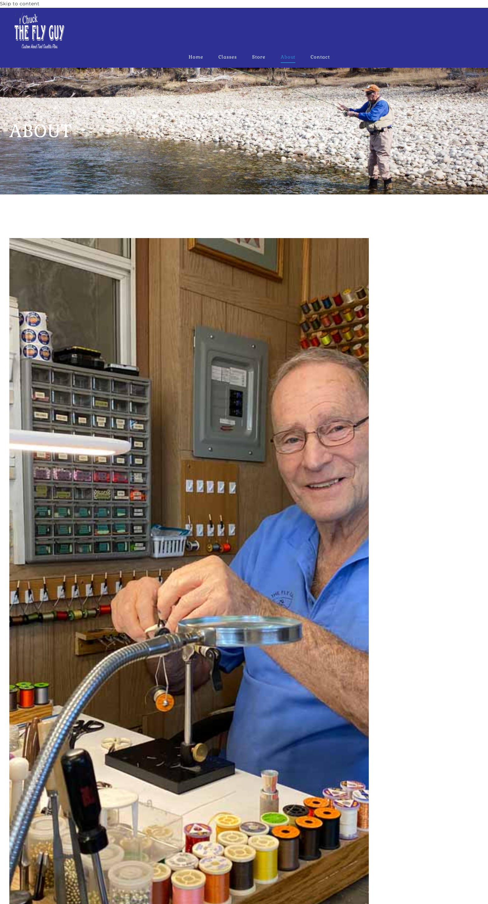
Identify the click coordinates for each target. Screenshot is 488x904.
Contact (320, 57)
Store (258, 57)
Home (196, 57)
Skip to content (20, 4)
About (288, 57)
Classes (227, 57)
